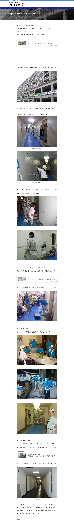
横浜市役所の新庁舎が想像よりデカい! (33, 454)
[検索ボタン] (64, 4)
